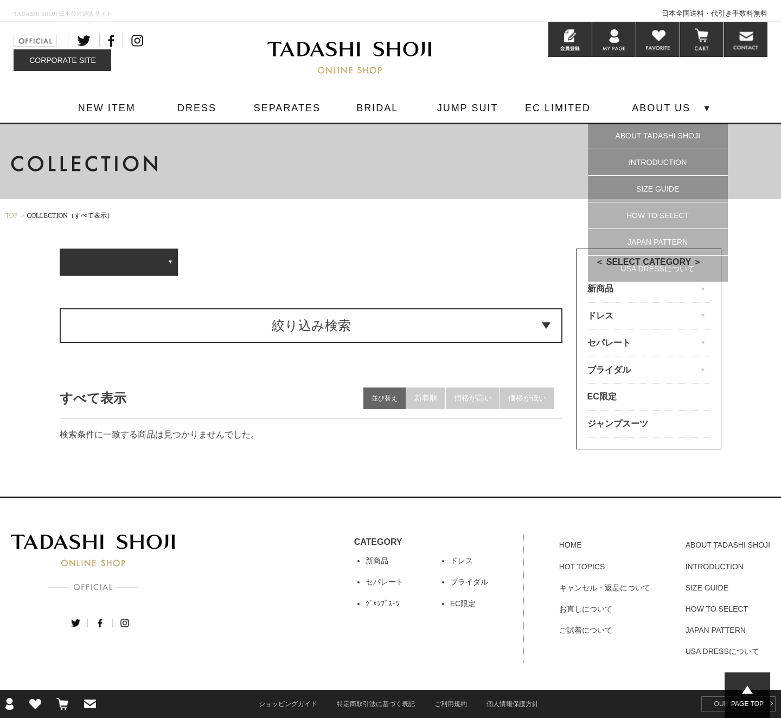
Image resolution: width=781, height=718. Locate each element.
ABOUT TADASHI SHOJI (657, 135)
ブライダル (469, 581)
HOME (570, 545)
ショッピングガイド (288, 704)
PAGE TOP (747, 704)
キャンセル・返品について (604, 587)
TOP (11, 215)
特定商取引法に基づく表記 (376, 704)
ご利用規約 (450, 704)
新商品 (377, 560)
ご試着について (585, 630)
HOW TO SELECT (657, 215)
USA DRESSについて (658, 268)
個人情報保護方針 (512, 704)
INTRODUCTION (658, 162)
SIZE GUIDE (657, 189)
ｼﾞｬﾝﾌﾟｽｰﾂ (383, 603)
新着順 (425, 398)
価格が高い (472, 398)
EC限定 (602, 396)
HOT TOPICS (582, 566)
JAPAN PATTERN (658, 242)
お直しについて (585, 609)
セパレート (385, 581)
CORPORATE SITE (62, 60)
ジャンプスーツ (617, 423)
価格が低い (527, 398)
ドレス (461, 560)
